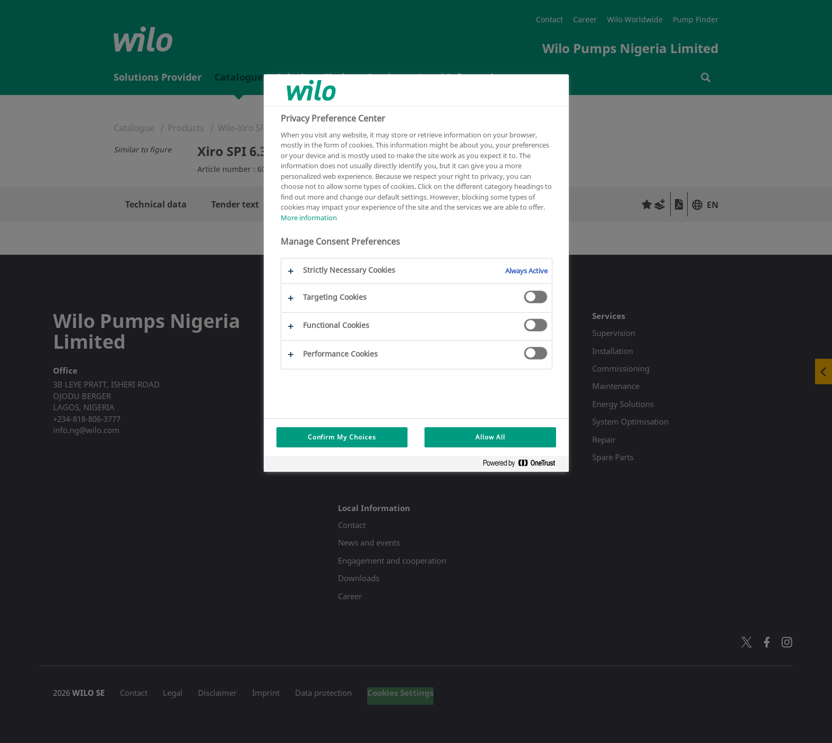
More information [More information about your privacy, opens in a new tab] (309, 217)
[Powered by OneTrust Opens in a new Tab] (523, 465)
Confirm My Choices (342, 437)
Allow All (490, 437)
